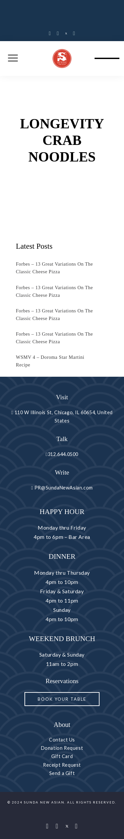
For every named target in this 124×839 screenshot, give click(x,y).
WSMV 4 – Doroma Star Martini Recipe (50, 361)
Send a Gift (62, 773)
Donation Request (62, 748)
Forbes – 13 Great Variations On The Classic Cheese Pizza (54, 267)
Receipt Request (62, 765)
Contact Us (62, 739)
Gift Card (62, 756)
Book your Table (62, 699)
